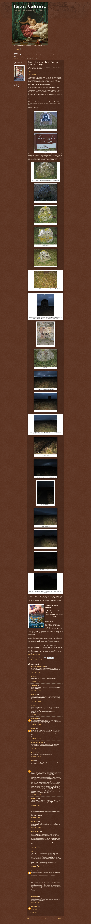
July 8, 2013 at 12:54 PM (36, 724)
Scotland (41, 659)
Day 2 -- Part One (32, 72)
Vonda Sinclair (34, 705)
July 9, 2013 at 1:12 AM (36, 817)
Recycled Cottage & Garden (37, 742)
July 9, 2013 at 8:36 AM (36, 827)
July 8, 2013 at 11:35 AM (36, 681)
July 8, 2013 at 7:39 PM (36, 805)
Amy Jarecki (34, 821)
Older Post (61, 918)
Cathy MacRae (34, 718)
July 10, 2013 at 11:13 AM (36, 909)
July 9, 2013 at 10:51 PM (36, 902)
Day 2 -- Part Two (32, 74)
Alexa (32, 760)
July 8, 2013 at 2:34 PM (36, 756)
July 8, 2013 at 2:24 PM (36, 748)
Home (17, 49)
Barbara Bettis (34, 896)
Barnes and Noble (36, 654)
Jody (32, 769)
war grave (46, 659)
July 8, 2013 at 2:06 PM (36, 738)
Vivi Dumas (33, 676)
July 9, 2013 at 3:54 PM (36, 866)
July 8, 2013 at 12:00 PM (36, 701)
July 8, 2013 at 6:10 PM (36, 794)
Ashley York (34, 694)
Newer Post (30, 918)
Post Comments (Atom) (37, 921)
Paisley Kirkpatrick (35, 831)
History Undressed (30, 6)
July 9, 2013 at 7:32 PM (36, 892)
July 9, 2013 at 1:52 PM (36, 847)
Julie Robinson (34, 851)
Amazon (30, 654)
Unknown (33, 728)
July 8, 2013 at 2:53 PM (36, 765)
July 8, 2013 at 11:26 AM (36, 672)
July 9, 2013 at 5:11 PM (36, 876)
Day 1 (29, 71)
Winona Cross (34, 798)
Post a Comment (33, 912)
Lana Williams (34, 906)
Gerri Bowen (34, 752)
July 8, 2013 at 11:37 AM (36, 690)
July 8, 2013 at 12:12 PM (36, 714)
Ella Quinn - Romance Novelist (38, 666)
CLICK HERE (16, 58)
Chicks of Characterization (37, 881)
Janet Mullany (34, 685)
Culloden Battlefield (35, 659)
